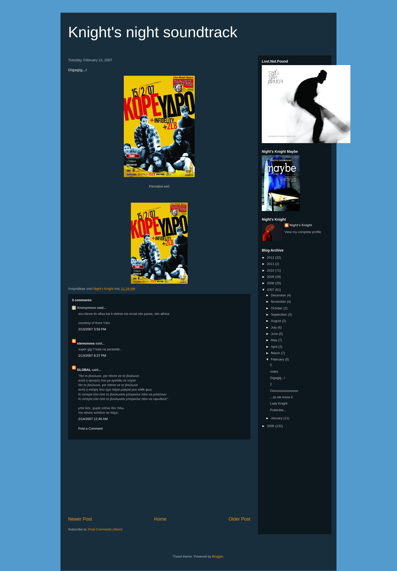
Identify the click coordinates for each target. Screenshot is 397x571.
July (274, 327)
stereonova (85, 343)
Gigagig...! (277, 378)
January (277, 418)
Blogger (217, 556)
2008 (271, 283)
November (279, 301)
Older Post (239, 519)
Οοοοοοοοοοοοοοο (284, 391)
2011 (271, 264)
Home (160, 519)
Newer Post (80, 519)
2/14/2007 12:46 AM (93, 419)
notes (274, 371)
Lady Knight (278, 403)
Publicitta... (278, 410)
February (278, 359)
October (277, 308)
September (279, 314)
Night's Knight (301, 225)
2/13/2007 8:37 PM (92, 355)
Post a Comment (90, 428)
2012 (271, 257)
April (275, 347)
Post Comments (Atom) (105, 529)
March (276, 353)
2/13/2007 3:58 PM (92, 329)
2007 (271, 290)
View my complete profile (303, 232)
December (279, 295)
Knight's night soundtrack (152, 32)
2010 (271, 270)
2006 (271, 426)
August (276, 321)
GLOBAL (84, 370)
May (274, 340)
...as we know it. (281, 397)
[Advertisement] (159, 477)
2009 (271, 277)
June (275, 334)
